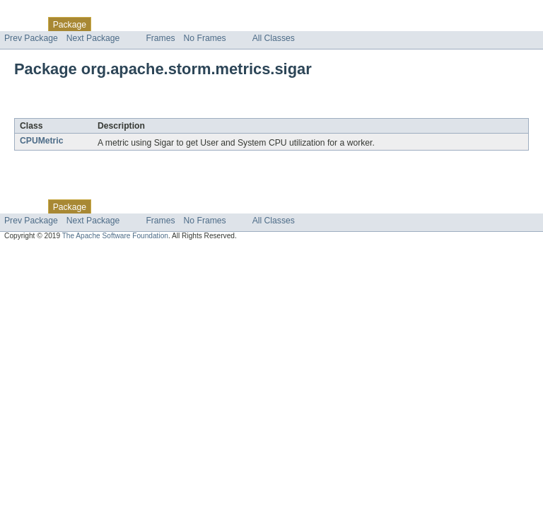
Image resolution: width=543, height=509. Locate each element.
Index (241, 24)
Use (136, 24)
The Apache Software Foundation (115, 236)
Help (270, 24)
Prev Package (31, 38)
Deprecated (201, 24)
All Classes (273, 38)
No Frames (205, 38)
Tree (161, 24)
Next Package (93, 38)
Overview (22, 24)
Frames (160, 38)
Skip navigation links (39, 12)
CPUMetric (41, 141)
